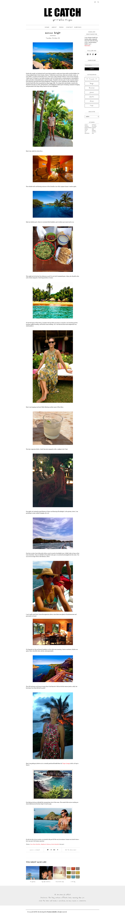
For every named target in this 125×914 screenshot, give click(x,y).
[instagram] (88, 54)
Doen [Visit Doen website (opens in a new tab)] (93, 133)
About (54, 27)
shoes (92, 101)
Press (61, 27)
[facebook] (93, 54)
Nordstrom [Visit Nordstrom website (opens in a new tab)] (94, 127)
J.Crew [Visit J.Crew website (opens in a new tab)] (86, 130)
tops (92, 106)
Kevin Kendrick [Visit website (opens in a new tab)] (55, 844)
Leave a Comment (35, 850)
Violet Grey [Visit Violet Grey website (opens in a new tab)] (87, 126)
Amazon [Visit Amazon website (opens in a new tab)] (86, 124)
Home (47, 27)
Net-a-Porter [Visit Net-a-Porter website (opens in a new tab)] (94, 126)
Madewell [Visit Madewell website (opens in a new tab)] (93, 130)
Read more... (88, 45)
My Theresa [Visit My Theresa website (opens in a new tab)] (94, 124)
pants (92, 97)
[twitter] (96, 54)
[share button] (98, 2)
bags (92, 83)
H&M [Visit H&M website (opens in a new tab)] (93, 129)
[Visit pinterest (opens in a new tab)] (57, 849)
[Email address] (92, 65)
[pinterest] (90, 54)
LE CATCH (62, 12)
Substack (77, 27)
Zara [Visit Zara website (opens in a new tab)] (85, 131)
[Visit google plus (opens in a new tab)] (54, 849)
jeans (92, 92)
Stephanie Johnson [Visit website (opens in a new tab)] (46, 844)
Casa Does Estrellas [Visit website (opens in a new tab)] (35, 844)
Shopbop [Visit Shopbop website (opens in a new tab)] (86, 129)
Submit (92, 69)
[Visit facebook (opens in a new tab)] (51, 849)
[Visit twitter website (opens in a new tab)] (48, 849)
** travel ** (91, 79)
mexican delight (52, 33)
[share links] (95, 2)
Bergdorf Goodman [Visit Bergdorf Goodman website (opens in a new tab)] (88, 127)
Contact (69, 27)
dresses (92, 88)
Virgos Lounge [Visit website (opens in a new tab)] (66, 763)
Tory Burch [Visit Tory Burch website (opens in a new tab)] (94, 131)
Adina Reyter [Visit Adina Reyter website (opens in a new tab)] (87, 133)
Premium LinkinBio (52, 912)
